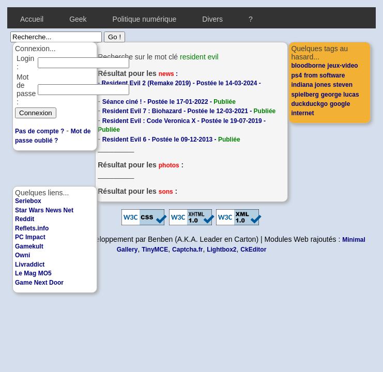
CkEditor (253, 249)
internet (302, 113)
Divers (212, 19)
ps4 (296, 75)
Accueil (31, 19)
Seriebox (28, 201)
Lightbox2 (221, 249)
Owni (22, 255)
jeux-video (342, 65)
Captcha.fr (187, 249)
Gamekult (29, 246)
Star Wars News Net (44, 210)
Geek (77, 19)
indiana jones (311, 84)
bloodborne (308, 65)
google (340, 103)
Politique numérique (145, 19)
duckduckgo (309, 103)
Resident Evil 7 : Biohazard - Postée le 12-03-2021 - (188, 111)
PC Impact (30, 237)
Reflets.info (32, 228)
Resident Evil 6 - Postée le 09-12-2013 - (171, 139)
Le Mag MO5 (33, 273)
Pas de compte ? (39, 131)
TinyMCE (155, 249)
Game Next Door (39, 282)
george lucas (340, 94)
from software (324, 75)
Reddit (24, 219)
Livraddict (29, 264)
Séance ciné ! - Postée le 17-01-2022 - (169, 101)
